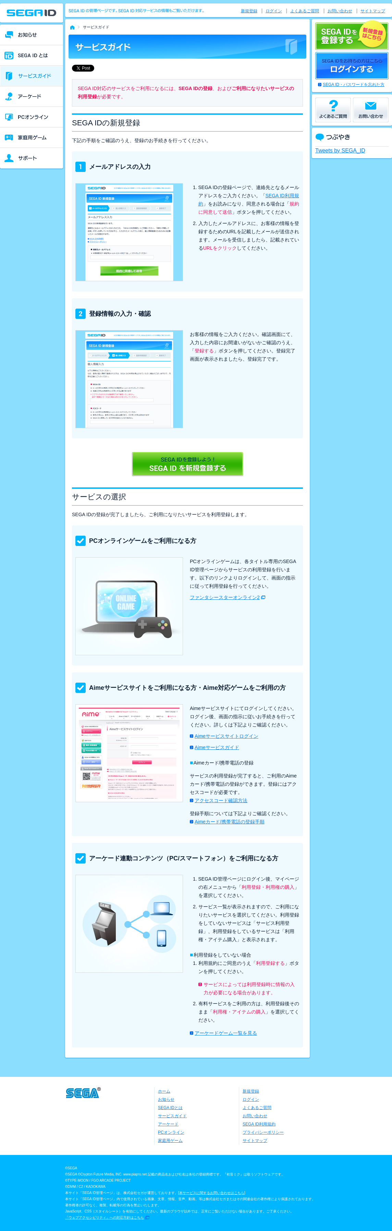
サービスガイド (172, 1116)
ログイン (274, 11)
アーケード (168, 1124)
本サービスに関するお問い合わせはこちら (211, 1193)
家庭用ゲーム (170, 1140)
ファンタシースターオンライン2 (225, 597)
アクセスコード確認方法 (221, 800)
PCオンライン (171, 1132)
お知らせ (166, 1099)
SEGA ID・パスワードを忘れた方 (353, 84)
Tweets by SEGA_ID (340, 150)
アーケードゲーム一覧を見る (226, 1033)
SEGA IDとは (170, 1107)
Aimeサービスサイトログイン (226, 736)
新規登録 (249, 11)
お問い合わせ (340, 11)
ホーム (164, 1091)
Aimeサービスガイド (217, 747)
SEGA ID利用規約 (259, 1124)
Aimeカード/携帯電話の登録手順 (230, 821)
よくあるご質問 (304, 11)
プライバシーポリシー (263, 1132)
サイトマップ (372, 11)
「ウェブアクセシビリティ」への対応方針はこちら (104, 1217)
